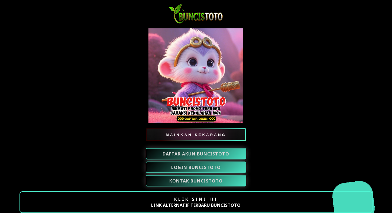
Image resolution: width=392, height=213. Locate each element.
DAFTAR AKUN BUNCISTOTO (196, 154)
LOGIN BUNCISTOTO (196, 168)
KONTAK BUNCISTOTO (196, 181)
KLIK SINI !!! (196, 199)
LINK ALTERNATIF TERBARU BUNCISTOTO (196, 205)
